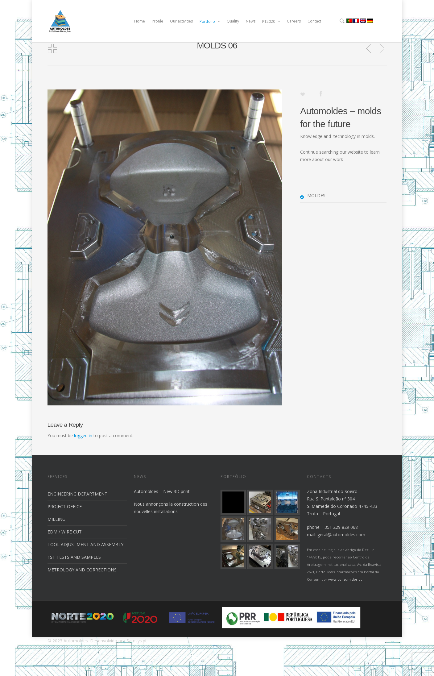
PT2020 (271, 21)
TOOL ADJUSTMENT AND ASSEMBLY (85, 544)
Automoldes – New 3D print (162, 491)
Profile (157, 21)
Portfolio (210, 21)
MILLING (56, 519)
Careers (294, 21)
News (250, 21)
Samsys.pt (136, 641)
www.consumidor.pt (345, 579)
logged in (83, 435)
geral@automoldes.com (341, 534)
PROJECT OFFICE (65, 506)
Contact (314, 21)
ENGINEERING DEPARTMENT (77, 494)
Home (139, 21)
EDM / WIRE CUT (65, 532)
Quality (233, 21)
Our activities (181, 21)
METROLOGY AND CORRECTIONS (82, 570)
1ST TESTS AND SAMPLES (74, 557)
